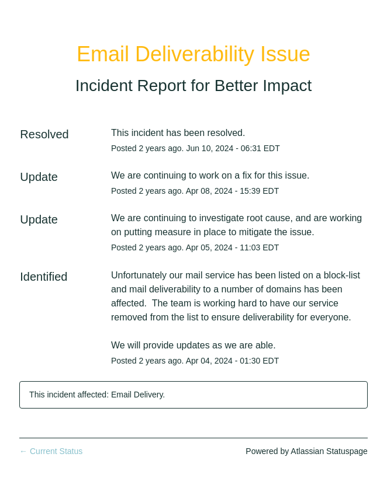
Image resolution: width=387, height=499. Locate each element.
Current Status (50, 451)
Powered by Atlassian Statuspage (307, 451)
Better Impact (263, 85)
